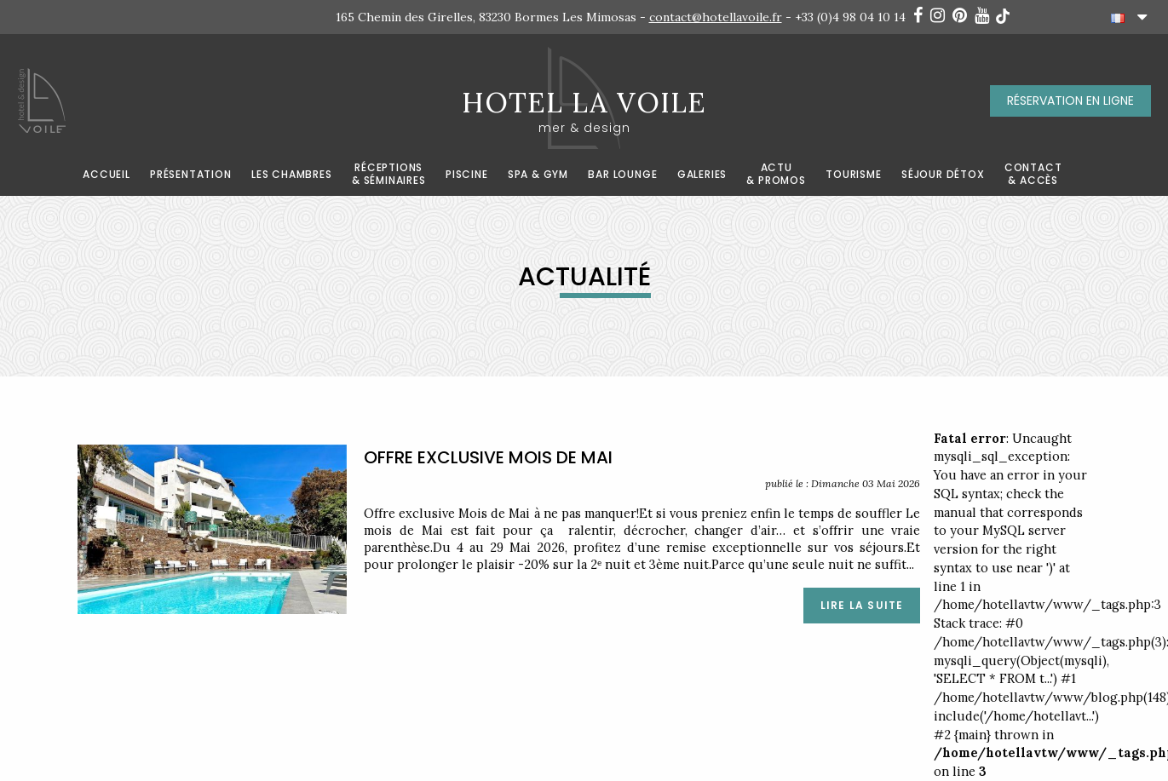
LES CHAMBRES (291, 174)
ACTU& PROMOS (775, 174)
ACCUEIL (106, 174)
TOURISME (853, 174)
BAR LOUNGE (622, 174)
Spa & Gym (538, 174)
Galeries (702, 174)
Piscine (467, 174)
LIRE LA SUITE (862, 605)
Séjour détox (943, 174)
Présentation (191, 174)
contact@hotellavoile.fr (715, 17)
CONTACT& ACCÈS (1033, 174)
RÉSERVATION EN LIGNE (1070, 100)
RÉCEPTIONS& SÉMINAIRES (389, 174)
